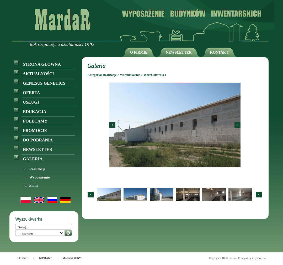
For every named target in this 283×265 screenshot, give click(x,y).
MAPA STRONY (72, 258)
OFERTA (27, 92)
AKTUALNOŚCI (34, 74)
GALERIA (28, 159)
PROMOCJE (30, 130)
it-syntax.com (259, 258)
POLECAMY (30, 121)
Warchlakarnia (130, 75)
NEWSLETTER (178, 52)
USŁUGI (26, 102)
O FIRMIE (139, 52)
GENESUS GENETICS (39, 83)
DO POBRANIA (33, 140)
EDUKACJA (30, 111)
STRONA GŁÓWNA (37, 64)
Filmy (34, 185)
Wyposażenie (39, 177)
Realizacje (37, 169)
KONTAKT (219, 52)
